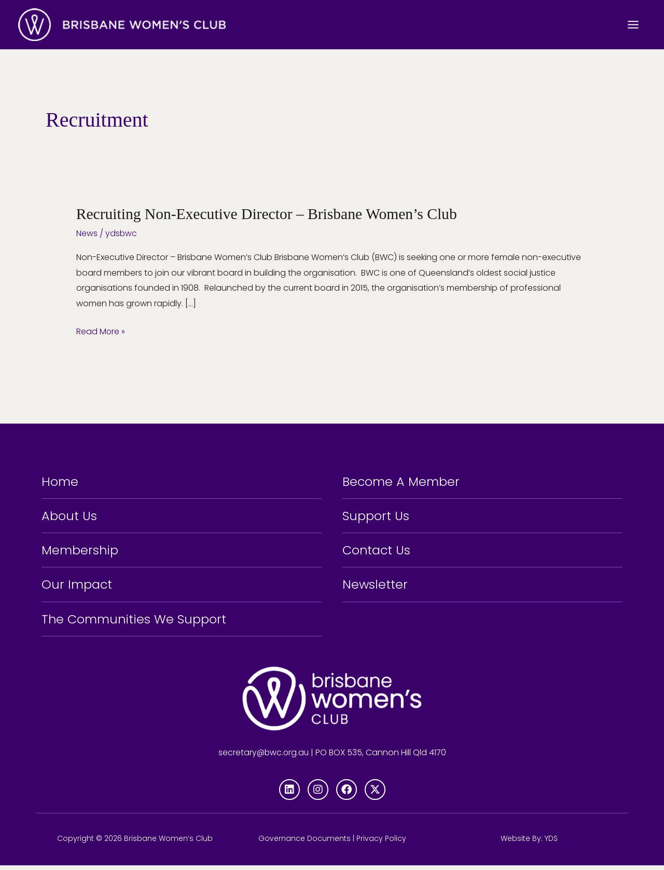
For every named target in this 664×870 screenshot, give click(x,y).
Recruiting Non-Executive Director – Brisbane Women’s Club (269, 213)
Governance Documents (304, 843)
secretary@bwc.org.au (263, 758)
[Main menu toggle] (633, 24)
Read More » (101, 330)
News (87, 233)
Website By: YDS (529, 843)
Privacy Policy (381, 843)
